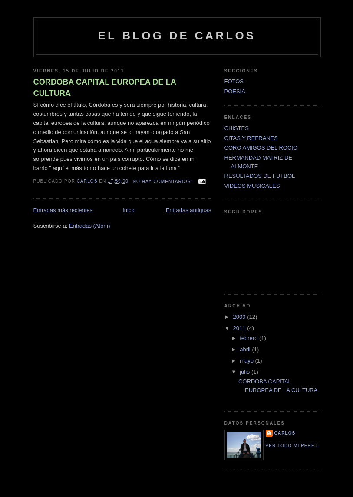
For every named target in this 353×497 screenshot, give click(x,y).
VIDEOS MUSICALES (252, 186)
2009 (240, 317)
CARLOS (285, 433)
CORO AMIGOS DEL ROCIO (261, 147)
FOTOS (234, 81)
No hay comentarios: (163, 181)
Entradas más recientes (63, 210)
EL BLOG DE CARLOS (177, 35)
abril (246, 349)
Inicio (128, 210)
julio (245, 372)
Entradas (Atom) (89, 225)
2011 (240, 328)
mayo (247, 360)
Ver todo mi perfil (292, 445)
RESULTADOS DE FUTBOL (259, 176)
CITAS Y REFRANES (251, 138)
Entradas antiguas (188, 210)
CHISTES (236, 128)
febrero (249, 338)
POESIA (234, 91)
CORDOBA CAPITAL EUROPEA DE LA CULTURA (104, 87)
